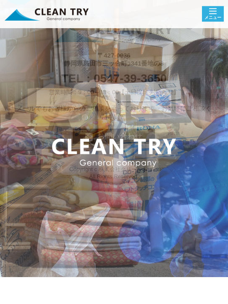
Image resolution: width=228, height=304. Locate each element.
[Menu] (213, 14)
